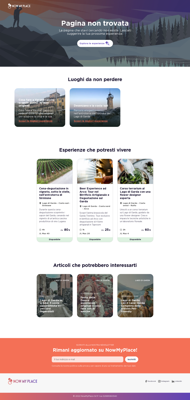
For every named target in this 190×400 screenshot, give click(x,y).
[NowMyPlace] (19, 6)
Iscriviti (132, 359)
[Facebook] (150, 381)
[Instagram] (163, 381)
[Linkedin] (177, 381)
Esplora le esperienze (95, 43)
